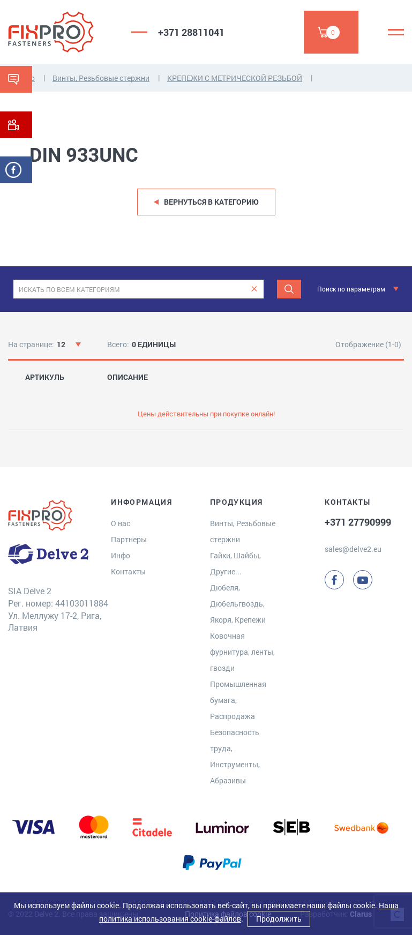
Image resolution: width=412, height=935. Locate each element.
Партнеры (129, 539)
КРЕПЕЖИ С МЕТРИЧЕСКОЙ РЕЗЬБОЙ (234, 78)
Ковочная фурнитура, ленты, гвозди (242, 652)
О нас (120, 523)
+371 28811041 (191, 32)
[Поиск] (289, 289)
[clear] (254, 289)
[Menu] (396, 32)
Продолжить (279, 919)
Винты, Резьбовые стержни (101, 78)
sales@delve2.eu (353, 549)
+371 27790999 (358, 521)
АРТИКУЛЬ (44, 377)
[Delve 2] (61, 32)
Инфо (120, 555)
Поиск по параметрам (351, 289)
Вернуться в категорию (211, 202)
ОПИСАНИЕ (127, 377)
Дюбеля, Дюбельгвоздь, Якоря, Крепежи (238, 603)
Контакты (128, 571)
